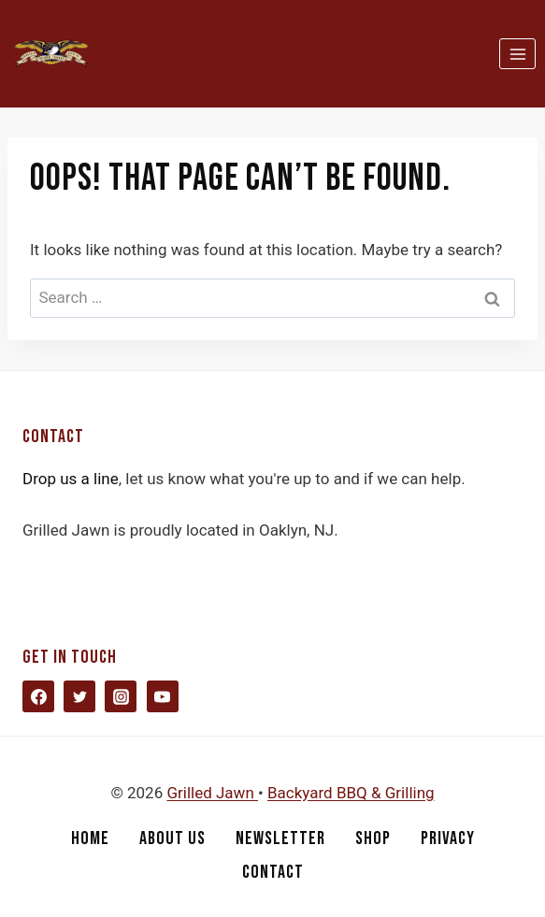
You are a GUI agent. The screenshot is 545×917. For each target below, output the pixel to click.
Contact (273, 872)
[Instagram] (120, 696)
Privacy (448, 838)
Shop (373, 838)
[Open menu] (517, 53)
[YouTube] (163, 696)
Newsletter (280, 838)
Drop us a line (70, 478)
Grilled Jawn (212, 792)
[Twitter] (79, 696)
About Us (172, 838)
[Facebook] (38, 696)
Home (90, 838)
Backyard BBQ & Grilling (351, 792)
